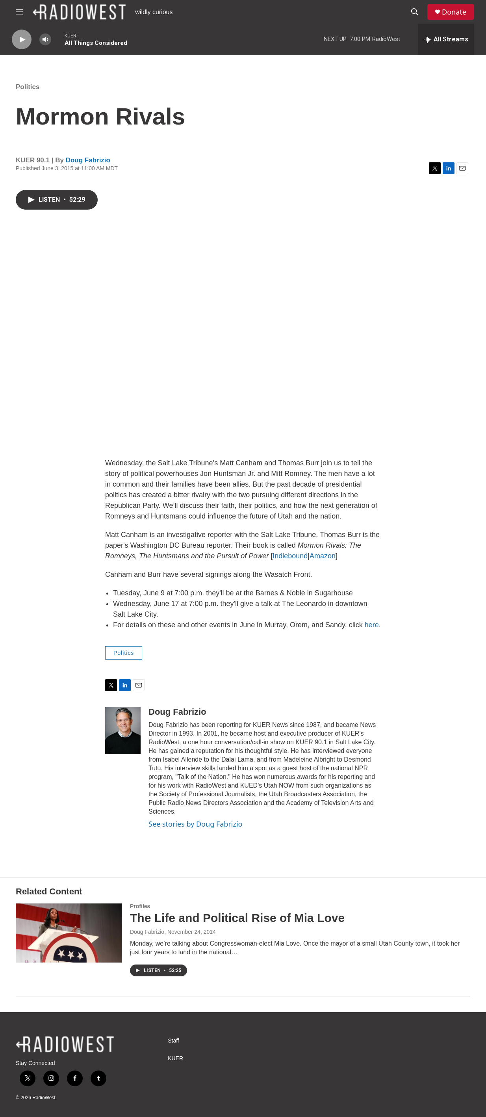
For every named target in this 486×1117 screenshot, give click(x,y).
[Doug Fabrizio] (123, 730)
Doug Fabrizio (88, 160)
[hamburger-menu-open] (19, 12)
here (372, 625)
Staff (173, 1041)
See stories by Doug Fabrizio (195, 824)
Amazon (323, 556)
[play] (21, 39)
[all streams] (446, 39)
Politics (27, 87)
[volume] (45, 39)
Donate (454, 12)
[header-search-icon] (414, 11)
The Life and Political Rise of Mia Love (237, 917)
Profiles (140, 906)
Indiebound (290, 556)
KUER (175, 1058)
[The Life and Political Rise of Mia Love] (69, 933)
